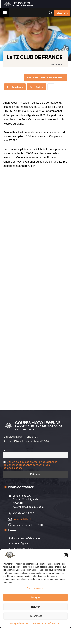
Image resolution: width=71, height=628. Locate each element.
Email (6, 450)
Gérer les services (35, 588)
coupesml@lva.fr (22, 518)
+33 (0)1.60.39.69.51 (24, 513)
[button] (66, 555)
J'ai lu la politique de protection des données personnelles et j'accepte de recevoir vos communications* (30, 464)
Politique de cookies (19, 623)
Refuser (35, 606)
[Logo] (18, 4)
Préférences (35, 615)
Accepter (35, 597)
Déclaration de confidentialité (46, 623)
